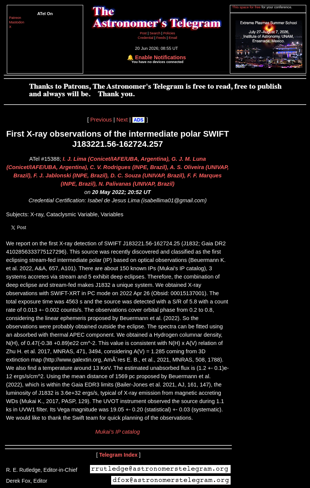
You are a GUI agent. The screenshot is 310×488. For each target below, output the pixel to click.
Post (144, 33)
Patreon (15, 18)
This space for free (247, 7)
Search (155, 33)
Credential (146, 38)
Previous (101, 120)
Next (122, 120)
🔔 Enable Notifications (156, 57)
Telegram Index (118, 455)
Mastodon (16, 22)
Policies (169, 33)
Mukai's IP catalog (117, 432)
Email (173, 38)
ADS (138, 120)
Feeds (161, 38)
